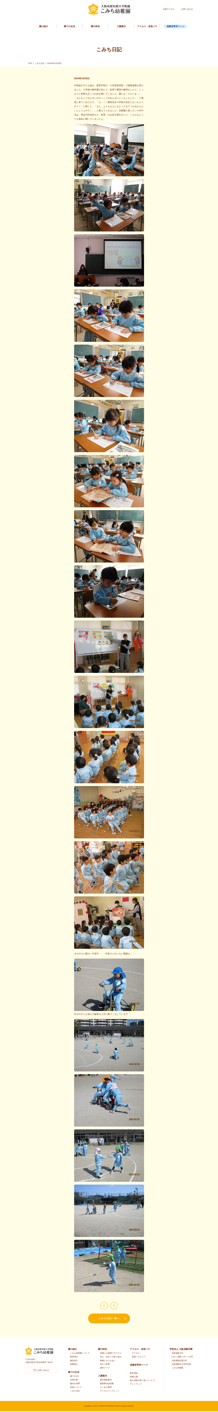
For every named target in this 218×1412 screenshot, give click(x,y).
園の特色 (95, 26)
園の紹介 (43, 26)
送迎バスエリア (139, 1358)
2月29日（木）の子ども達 (104, 1306)
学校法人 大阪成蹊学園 (180, 1350)
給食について (76, 1388)
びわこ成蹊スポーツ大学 (182, 1358)
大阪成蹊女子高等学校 (181, 1365)
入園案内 (121, 26)
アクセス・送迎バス (147, 26)
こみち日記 (39, 63)
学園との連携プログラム (111, 1354)
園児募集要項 (106, 1381)
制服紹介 (74, 1365)
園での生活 (69, 26)
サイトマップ (136, 1385)
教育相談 (134, 1374)
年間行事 (74, 1381)
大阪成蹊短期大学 (179, 1361)
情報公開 (134, 1377)
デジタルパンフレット (110, 1392)
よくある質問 (106, 1388)
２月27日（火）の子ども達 (114, 1306)
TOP (30, 63)
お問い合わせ (187, 9)
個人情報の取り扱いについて (142, 1381)
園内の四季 (75, 1384)
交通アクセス (169, 9)
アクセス (136, 1354)
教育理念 (74, 1358)
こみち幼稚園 (177, 1369)
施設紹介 (74, 1361)
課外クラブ (105, 1369)
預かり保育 (105, 1365)
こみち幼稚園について (80, 1354)
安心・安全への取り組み (111, 1358)
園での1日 (74, 1377)
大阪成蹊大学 (177, 1354)
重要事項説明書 (107, 1384)
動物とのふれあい (108, 1361)
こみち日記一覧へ (109, 1319)
